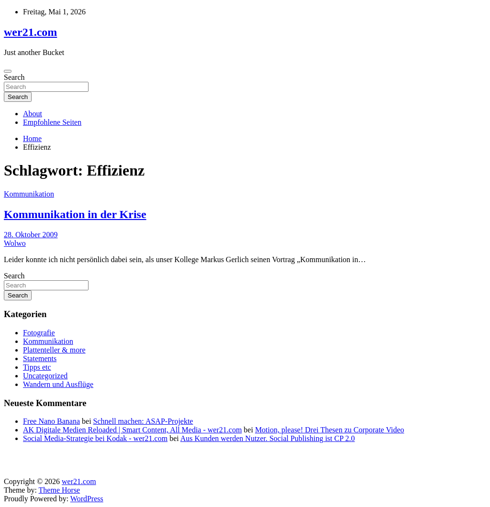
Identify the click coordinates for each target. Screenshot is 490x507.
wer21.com (30, 32)
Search (14, 77)
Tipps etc (37, 367)
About (32, 114)
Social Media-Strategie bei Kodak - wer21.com (95, 438)
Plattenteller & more (54, 350)
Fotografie (39, 333)
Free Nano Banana (51, 421)
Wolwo (15, 243)
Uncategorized (45, 376)
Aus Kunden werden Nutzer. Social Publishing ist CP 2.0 (267, 438)
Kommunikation (29, 194)
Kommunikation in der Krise (75, 214)
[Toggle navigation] (7, 71)
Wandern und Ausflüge (58, 384)
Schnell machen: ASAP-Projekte (143, 421)
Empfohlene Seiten (52, 122)
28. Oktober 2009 (30, 235)
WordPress (86, 499)
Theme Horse (59, 490)
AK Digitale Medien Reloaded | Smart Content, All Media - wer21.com (132, 430)
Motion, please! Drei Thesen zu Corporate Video (329, 430)
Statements (39, 358)
